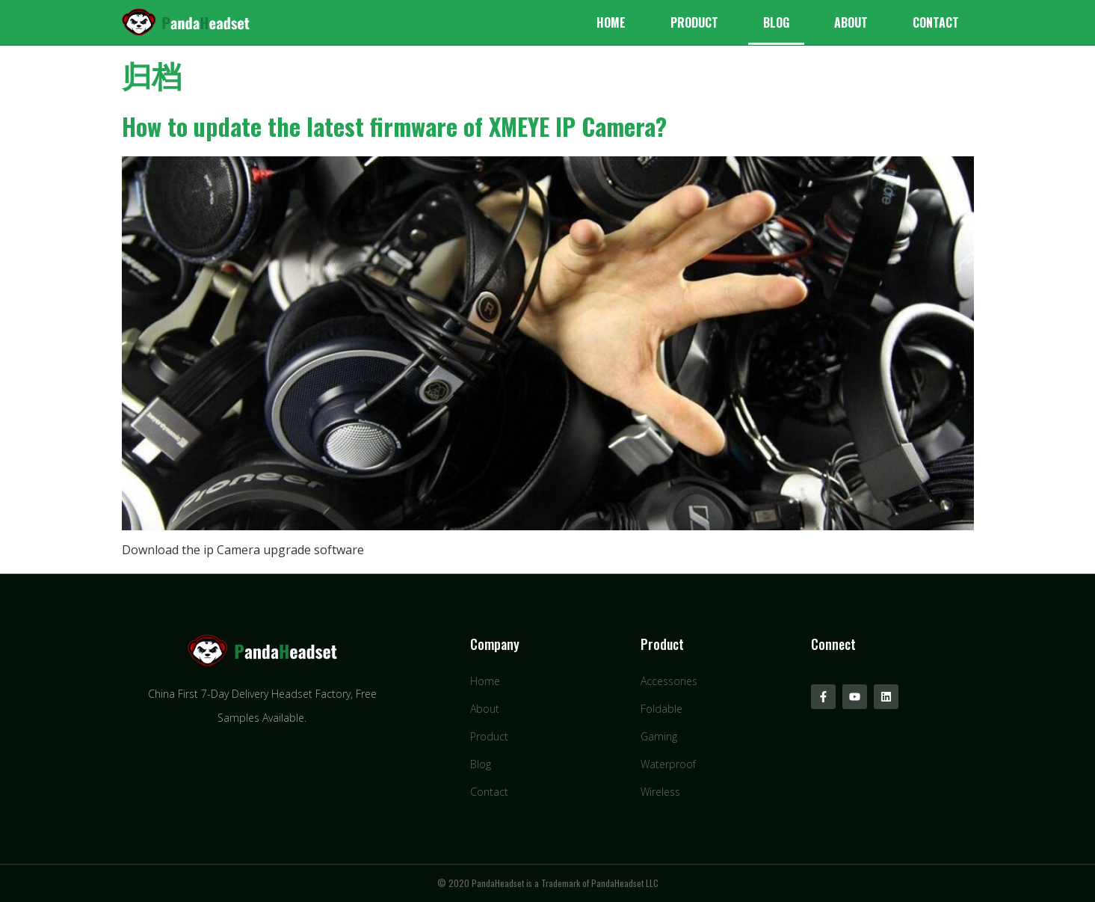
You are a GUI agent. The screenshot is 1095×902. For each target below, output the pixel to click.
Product (694, 22)
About (851, 22)
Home (611, 22)
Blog (776, 22)
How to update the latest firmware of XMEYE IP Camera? (394, 126)
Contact (936, 22)
